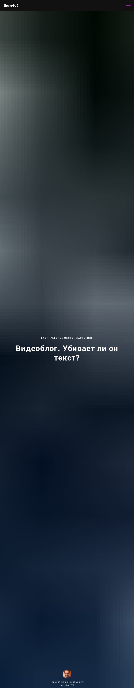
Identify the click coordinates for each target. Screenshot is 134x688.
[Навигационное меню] (128, 5)
